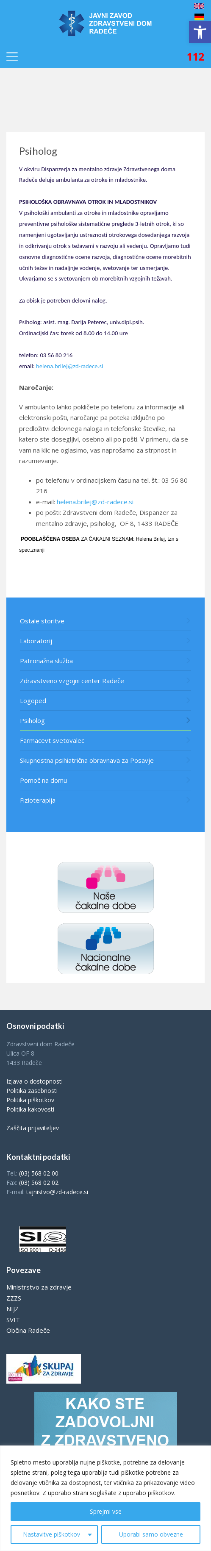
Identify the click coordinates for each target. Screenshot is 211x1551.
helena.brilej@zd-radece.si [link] (69, 366)
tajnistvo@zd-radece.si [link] (57, 1192)
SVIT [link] (13, 1319)
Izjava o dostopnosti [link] (34, 1081)
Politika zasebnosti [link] (32, 1091)
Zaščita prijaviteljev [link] (32, 1128)
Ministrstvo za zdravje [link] (39, 1287)
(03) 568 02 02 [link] (38, 1183)
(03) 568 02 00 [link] (38, 1173)
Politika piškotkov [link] (30, 1100)
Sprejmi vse (106, 1511)
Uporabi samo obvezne (151, 1534)
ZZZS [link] (13, 1298)
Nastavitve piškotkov (51, 1534)
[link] (200, 32)
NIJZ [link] (12, 1308)
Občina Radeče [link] (28, 1330)
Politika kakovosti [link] (30, 1109)
